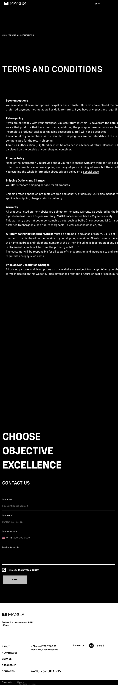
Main (4, 35)
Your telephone (9, 531)
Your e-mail (7, 515)
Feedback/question (11, 547)
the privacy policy (28, 570)
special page (91, 171)
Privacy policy (7, 682)
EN (96, 4)
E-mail (100, 645)
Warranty (20, 682)
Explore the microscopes (15, 622)
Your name (7, 499)
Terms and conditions (27, 684)
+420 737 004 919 (46, 671)
